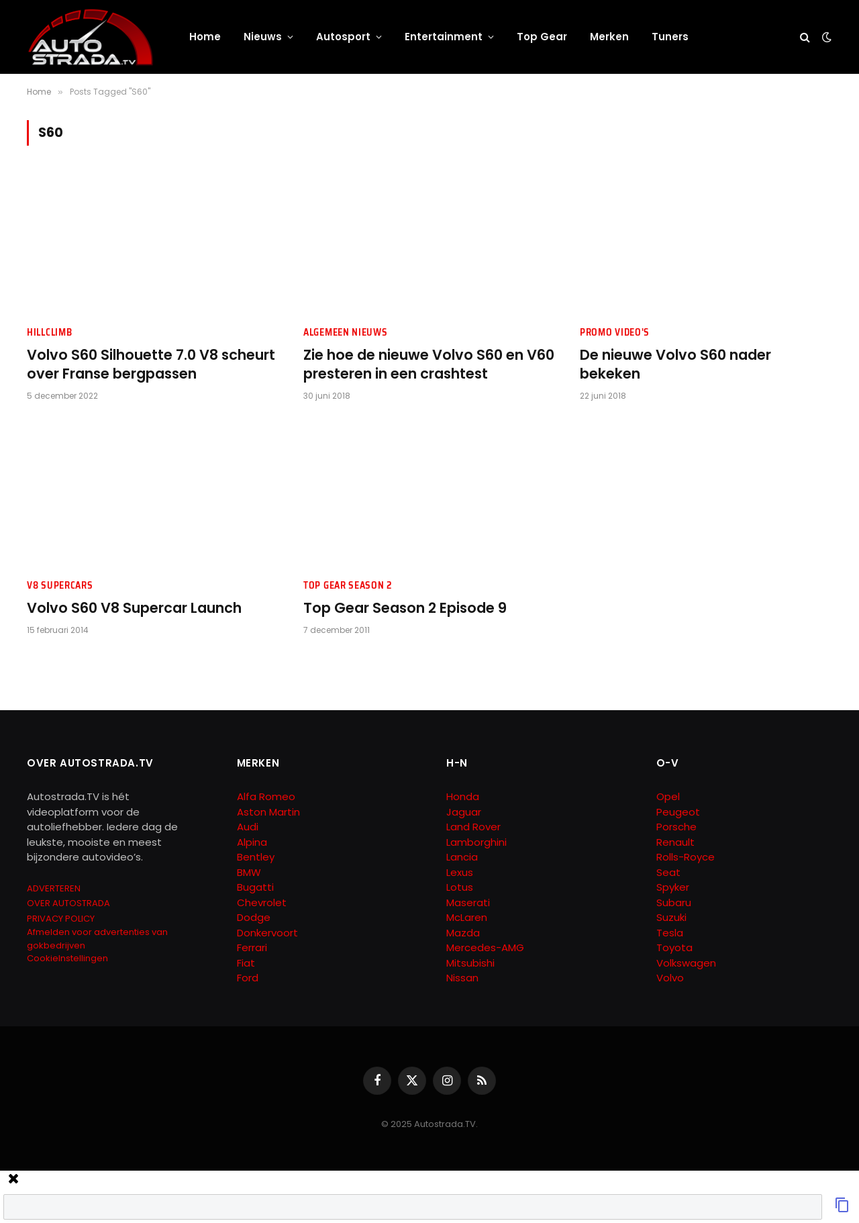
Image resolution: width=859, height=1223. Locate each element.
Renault (675, 842)
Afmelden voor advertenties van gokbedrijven (97, 939)
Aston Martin (268, 812)
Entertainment (444, 37)
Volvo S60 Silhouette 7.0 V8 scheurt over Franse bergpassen (151, 365)
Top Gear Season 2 (347, 586)
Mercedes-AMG (485, 947)
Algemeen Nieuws (345, 333)
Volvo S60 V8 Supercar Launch (134, 608)
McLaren (466, 917)
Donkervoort (267, 933)
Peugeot (678, 812)
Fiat (246, 963)
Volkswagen (686, 963)
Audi (247, 827)
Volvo (670, 978)
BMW (249, 872)
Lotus (459, 887)
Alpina (252, 842)
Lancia (462, 857)
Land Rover (473, 827)
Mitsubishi (470, 963)
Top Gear (542, 37)
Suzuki (671, 917)
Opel (668, 796)
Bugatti (255, 887)
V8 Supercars (60, 586)
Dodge (253, 917)
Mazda (463, 933)
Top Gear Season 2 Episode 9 (405, 608)
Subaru (673, 902)
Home (205, 37)
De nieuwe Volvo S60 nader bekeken (675, 365)
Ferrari (252, 947)
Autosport (343, 37)
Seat (668, 872)
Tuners (670, 37)
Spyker (672, 887)
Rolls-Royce (685, 857)
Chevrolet (262, 902)
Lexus (459, 872)
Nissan (462, 978)
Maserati (468, 902)
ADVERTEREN (54, 888)
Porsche (676, 827)
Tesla (669, 933)
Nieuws (263, 37)
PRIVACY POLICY (61, 918)
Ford (247, 978)
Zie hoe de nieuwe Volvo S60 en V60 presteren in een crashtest (428, 365)
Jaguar (463, 812)
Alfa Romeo (267, 796)
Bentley (255, 857)
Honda (462, 796)
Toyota (674, 947)
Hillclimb (49, 333)
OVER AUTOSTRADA (68, 903)
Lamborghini (476, 842)
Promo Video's (615, 333)
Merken (609, 37)
